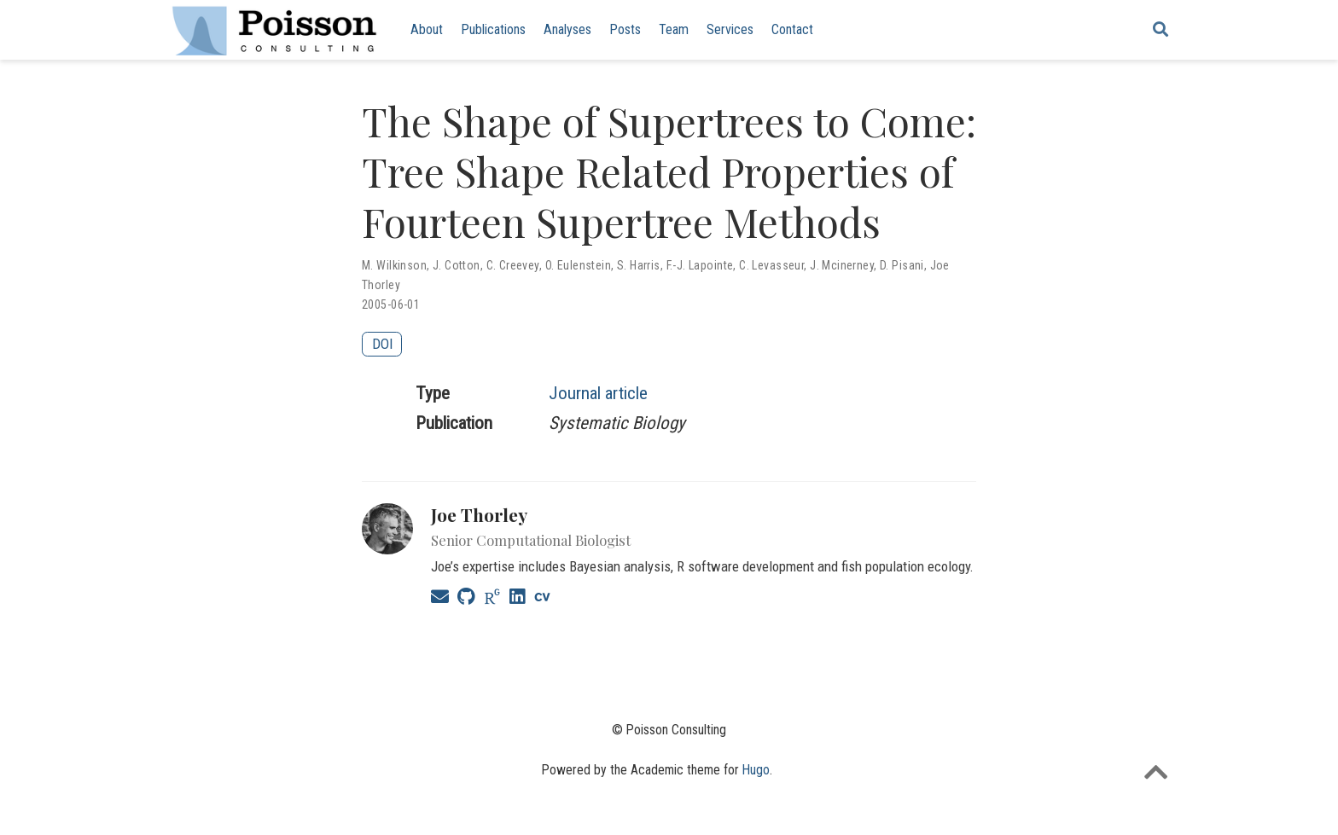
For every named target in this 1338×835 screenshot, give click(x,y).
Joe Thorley (479, 514)
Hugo (756, 770)
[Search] (1160, 30)
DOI (382, 343)
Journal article (598, 393)
